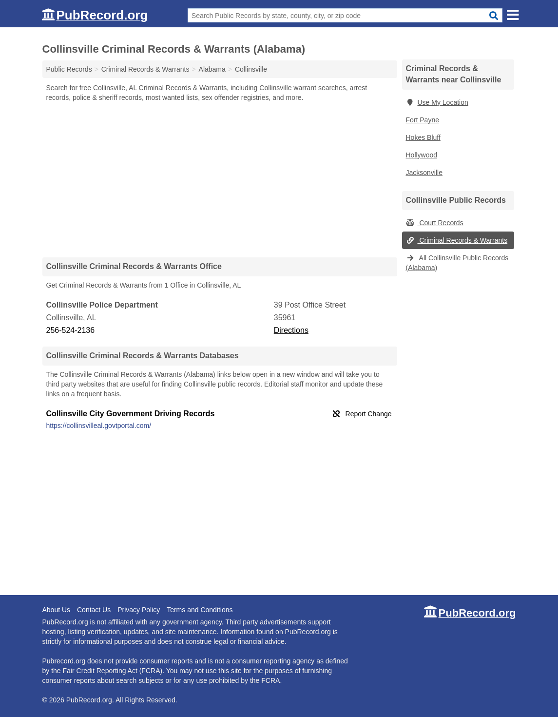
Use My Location (437, 102)
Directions (291, 330)
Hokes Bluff (423, 137)
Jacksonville (424, 172)
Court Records (434, 223)
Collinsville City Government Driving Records (130, 413)
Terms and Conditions (199, 610)
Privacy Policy (138, 610)
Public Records (69, 69)
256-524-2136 (70, 330)
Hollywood (422, 155)
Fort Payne (422, 120)
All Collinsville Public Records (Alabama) (457, 262)
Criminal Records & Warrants (457, 240)
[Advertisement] (219, 179)
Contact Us (94, 610)
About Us (56, 610)
